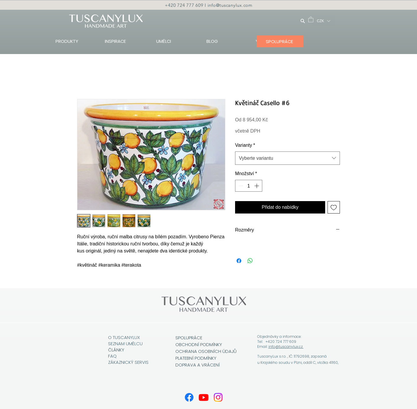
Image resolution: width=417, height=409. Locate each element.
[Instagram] (218, 397)
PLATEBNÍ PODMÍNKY (195, 358)
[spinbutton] (248, 185)
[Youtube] (203, 397)
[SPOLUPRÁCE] (280, 41)
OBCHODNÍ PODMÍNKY (199, 344)
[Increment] (257, 185)
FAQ (112, 356)
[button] (310, 19)
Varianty (245, 145)
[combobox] (287, 158)
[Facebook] (189, 397)
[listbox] (323, 21)
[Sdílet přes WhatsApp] (250, 260)
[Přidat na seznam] (334, 207)
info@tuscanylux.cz (286, 346)
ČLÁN (113, 350)
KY (121, 350)
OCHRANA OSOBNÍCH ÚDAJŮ (206, 351)
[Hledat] (302, 20)
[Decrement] (240, 185)
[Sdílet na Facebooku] (238, 260)
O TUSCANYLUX (124, 337)
